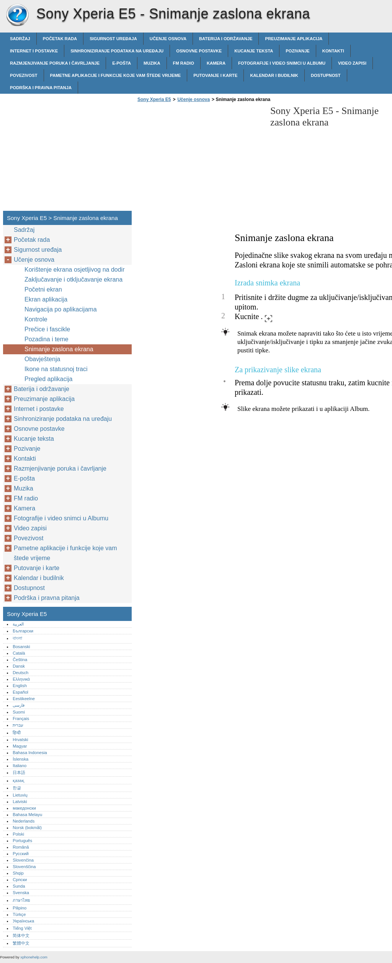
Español (20, 692)
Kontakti (333, 51)
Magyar (20, 746)
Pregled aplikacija (48, 379)
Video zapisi (352, 63)
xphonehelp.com (33, 957)
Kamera (216, 63)
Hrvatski (20, 739)
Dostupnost (326, 75)
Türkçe (19, 914)
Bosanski (21, 646)
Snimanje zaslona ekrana (58, 349)
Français (21, 718)
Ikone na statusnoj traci (56, 369)
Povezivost (24, 75)
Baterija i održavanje (225, 38)
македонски (24, 808)
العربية (18, 624)
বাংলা (17, 638)
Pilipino (19, 908)
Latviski (20, 801)
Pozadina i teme (46, 339)
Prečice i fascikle (47, 329)
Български (23, 631)
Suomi (19, 712)
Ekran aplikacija (45, 299)
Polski (18, 834)
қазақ (18, 780)
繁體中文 (21, 943)
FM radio (183, 63)
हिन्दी (17, 732)
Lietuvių (20, 795)
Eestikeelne (24, 698)
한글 (17, 787)
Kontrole (35, 319)
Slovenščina (24, 866)
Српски (20, 879)
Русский (21, 853)
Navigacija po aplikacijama (60, 309)
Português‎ (22, 840)
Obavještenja (42, 359)
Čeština (20, 659)
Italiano (19, 765)
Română (21, 847)
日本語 (19, 772)
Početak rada (60, 38)
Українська (23, 921)
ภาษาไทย (21, 900)
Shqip (18, 873)
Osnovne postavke (199, 51)
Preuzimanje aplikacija (293, 38)
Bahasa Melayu (27, 814)
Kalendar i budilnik (274, 75)
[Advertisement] (200, 158)
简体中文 (21, 935)
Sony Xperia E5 (17, 15)
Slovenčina (23, 860)
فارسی (18, 705)
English (20, 685)
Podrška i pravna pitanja (41, 87)
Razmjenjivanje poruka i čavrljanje (55, 63)
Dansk (19, 666)
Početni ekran (43, 289)
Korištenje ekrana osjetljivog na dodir (74, 269)
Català (19, 653)
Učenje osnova (168, 38)
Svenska (21, 892)
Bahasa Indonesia (30, 752)
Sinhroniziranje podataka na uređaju (116, 51)
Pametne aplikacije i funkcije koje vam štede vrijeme (115, 75)
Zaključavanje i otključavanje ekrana (73, 279)
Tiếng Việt (22, 928)
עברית (18, 725)
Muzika (152, 63)
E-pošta (121, 63)
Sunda (19, 886)
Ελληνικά (21, 679)
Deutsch (20, 672)
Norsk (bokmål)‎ (27, 827)
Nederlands (23, 821)
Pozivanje (298, 51)
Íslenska (20, 759)
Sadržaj (20, 38)
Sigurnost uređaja (113, 38)
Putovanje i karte (215, 75)
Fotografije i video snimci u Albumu (281, 63)
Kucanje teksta (253, 51)
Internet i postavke (34, 51)
